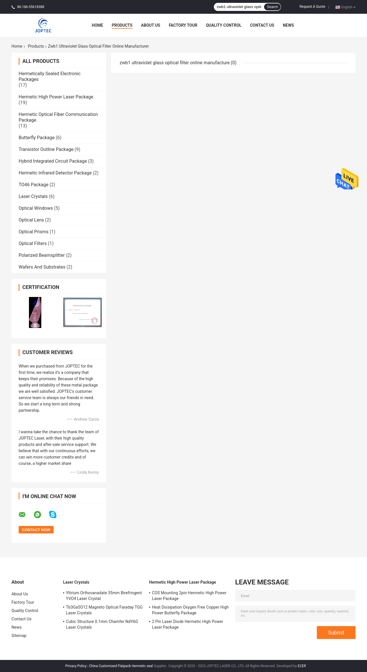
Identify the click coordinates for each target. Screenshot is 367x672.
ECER (302, 666)
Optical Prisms (33, 231)
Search (272, 7)
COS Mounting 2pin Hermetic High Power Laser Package (189, 596)
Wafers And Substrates (42, 267)
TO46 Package (33, 184)
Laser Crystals (33, 196)
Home (97, 25)
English (348, 7)
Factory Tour (183, 25)
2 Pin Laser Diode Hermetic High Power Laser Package (187, 624)
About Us (150, 25)
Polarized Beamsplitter (42, 255)
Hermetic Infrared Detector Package (55, 173)
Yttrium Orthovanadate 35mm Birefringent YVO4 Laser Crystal (104, 596)
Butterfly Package (36, 137)
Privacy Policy (76, 666)
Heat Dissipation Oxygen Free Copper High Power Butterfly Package (190, 610)
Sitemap (18, 635)
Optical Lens (31, 220)
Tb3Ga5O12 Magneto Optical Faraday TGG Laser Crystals (104, 610)
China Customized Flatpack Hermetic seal (121, 666)
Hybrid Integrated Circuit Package (53, 161)
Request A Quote (312, 7)
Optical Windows (36, 208)
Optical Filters (33, 243)
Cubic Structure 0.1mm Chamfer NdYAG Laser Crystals (102, 624)
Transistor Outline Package (46, 149)
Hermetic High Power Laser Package (56, 97)
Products (122, 25)
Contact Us (262, 25)
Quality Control (223, 25)
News (288, 25)
